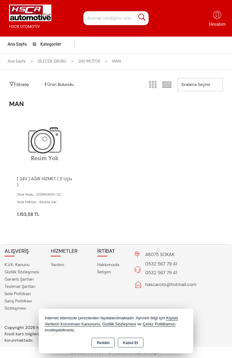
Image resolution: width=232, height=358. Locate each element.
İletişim (104, 272)
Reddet (103, 343)
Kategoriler (47, 44)
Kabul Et (130, 343)
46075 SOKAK (160, 255)
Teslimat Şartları (20, 286)
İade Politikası (18, 293)
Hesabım (217, 24)
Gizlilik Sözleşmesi (22, 272)
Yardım (57, 264)
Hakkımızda (108, 264)
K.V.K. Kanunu (17, 264)
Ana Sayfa (17, 44)
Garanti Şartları (19, 279)
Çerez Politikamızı (159, 324)
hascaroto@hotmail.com (171, 285)
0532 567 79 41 (161, 264)
